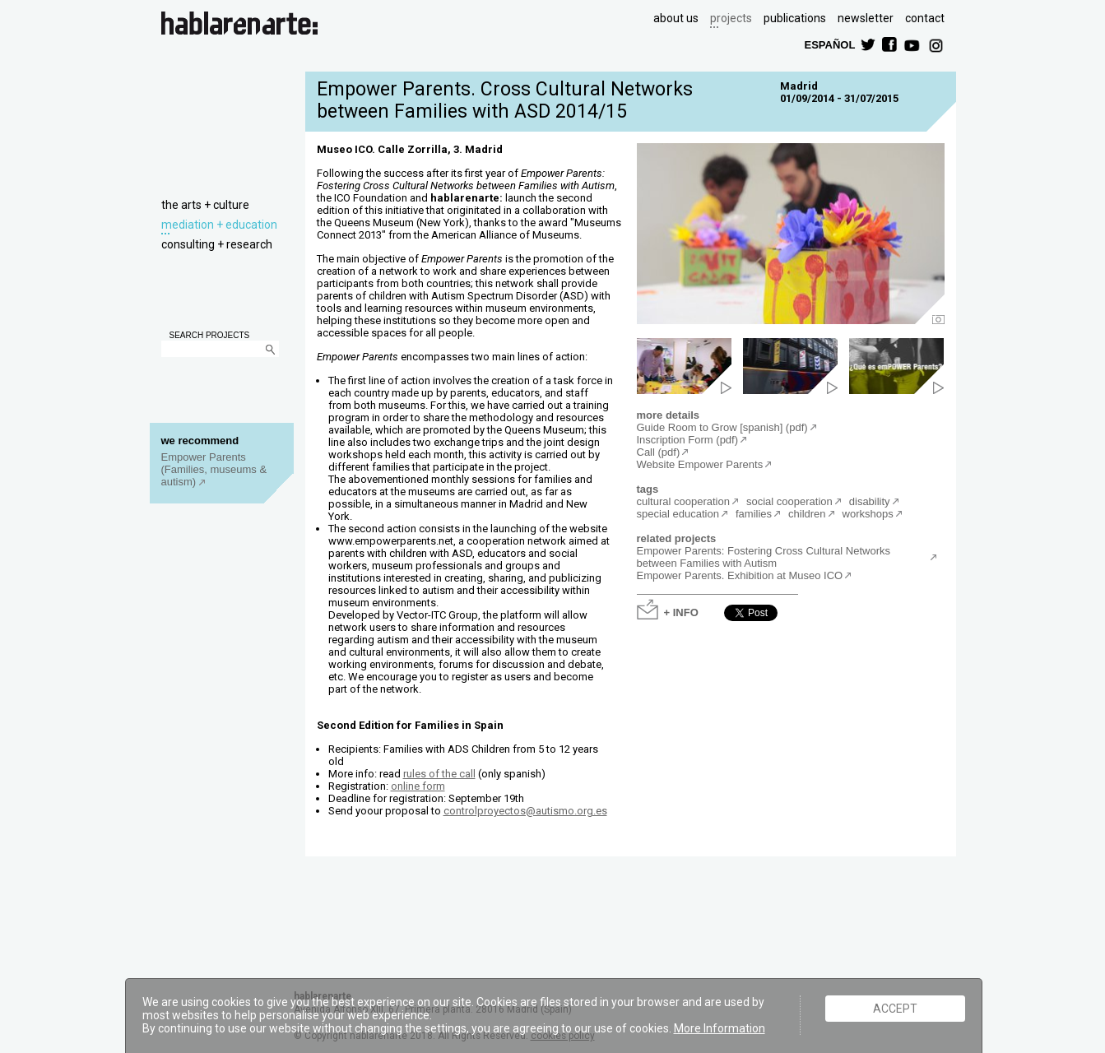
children (807, 514)
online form (418, 786)
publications (795, 18)
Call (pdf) (658, 452)
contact (925, 18)
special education (678, 514)
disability (869, 501)
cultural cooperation (683, 501)
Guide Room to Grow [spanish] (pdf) (722, 427)
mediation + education (219, 224)
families (754, 514)
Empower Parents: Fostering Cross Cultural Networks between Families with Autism (764, 557)
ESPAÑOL (829, 44)
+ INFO (681, 611)
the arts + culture (205, 204)
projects (731, 18)
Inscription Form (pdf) (688, 440)
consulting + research (216, 244)
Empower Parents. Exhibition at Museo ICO (740, 575)
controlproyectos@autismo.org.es (525, 811)
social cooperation (789, 501)
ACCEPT (895, 1008)
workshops (868, 514)
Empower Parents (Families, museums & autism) (214, 469)
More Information (719, 1028)
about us (676, 18)
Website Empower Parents (700, 464)
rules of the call (439, 774)
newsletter (866, 18)
